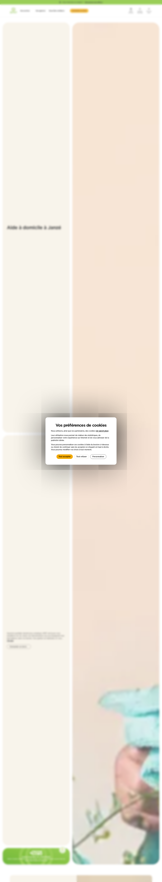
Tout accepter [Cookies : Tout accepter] (65, 456)
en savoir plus (102, 431)
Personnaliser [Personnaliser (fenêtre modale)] (98, 456)
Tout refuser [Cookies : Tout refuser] (81, 456)
